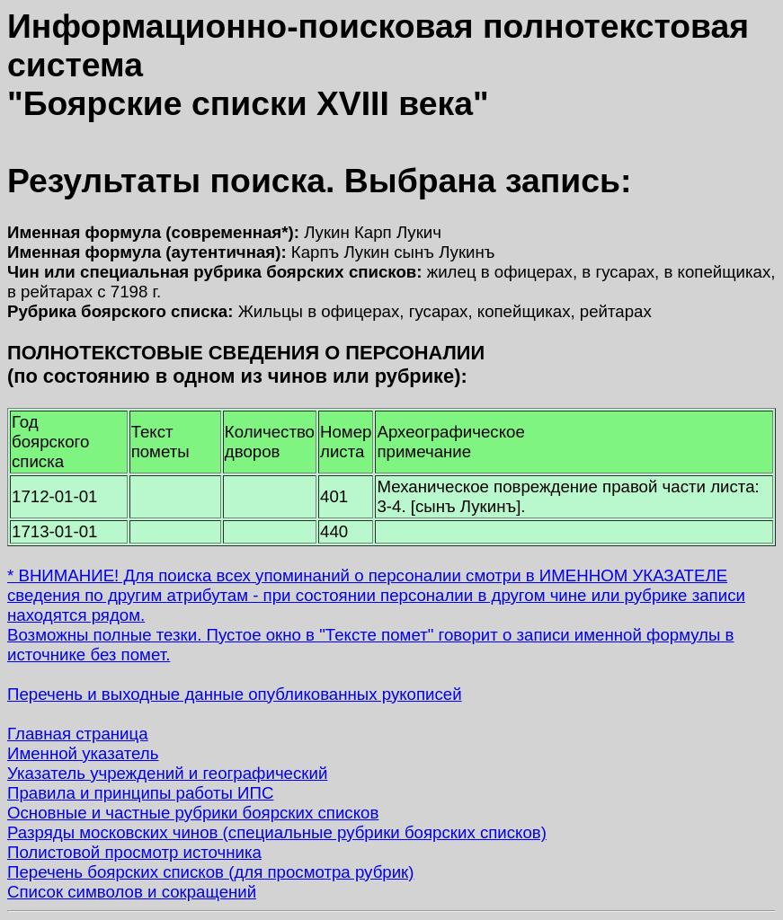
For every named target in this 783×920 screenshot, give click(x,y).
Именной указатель (82, 753)
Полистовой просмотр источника (134, 852)
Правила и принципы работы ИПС (140, 792)
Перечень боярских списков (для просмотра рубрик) (210, 871)
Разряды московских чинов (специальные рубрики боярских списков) (277, 832)
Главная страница (77, 733)
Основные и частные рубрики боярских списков (192, 812)
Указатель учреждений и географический (167, 773)
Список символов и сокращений (131, 891)
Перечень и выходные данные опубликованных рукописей (234, 694)
